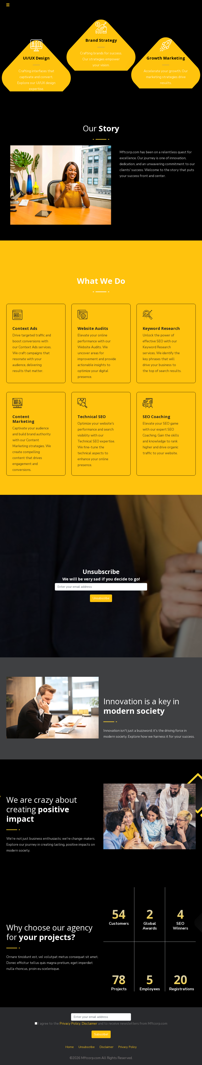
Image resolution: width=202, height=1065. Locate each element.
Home (69, 1047)
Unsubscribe (87, 1047)
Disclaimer (89, 1023)
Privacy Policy (70, 1023)
